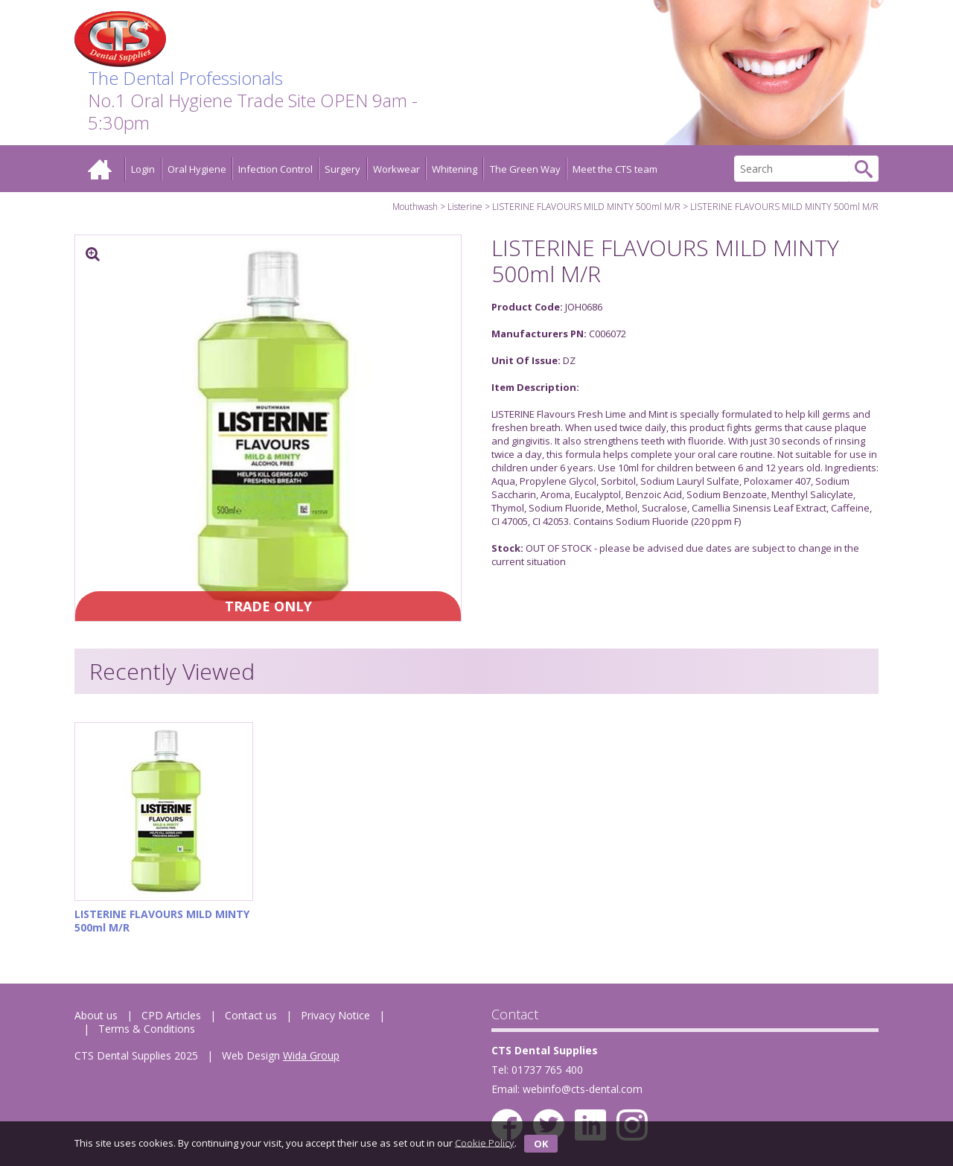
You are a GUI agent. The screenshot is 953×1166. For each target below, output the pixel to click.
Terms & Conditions (146, 1029)
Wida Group (311, 1055)
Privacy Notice (335, 1015)
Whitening (454, 169)
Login (143, 169)
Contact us (251, 1015)
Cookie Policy (484, 1142)
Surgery (342, 169)
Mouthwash (415, 206)
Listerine (464, 206)
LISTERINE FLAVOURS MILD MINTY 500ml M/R (586, 206)
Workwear (396, 169)
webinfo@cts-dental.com (583, 1089)
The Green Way (525, 169)
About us (96, 1015)
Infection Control (275, 169)
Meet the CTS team (615, 169)
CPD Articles (171, 1015)
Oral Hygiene (197, 169)
